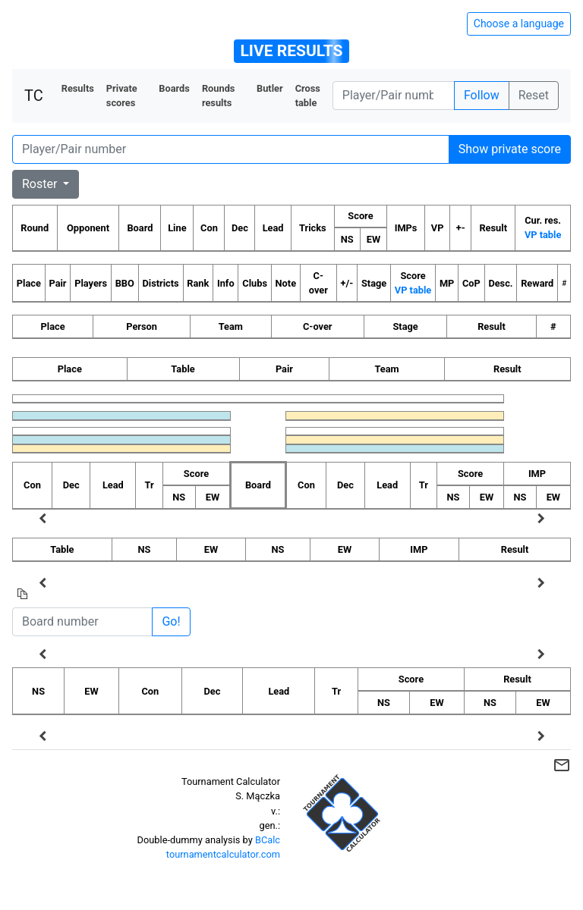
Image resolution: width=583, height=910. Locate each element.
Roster (41, 184)
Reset (533, 95)
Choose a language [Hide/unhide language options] (519, 23)
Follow (481, 95)
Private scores (121, 95)
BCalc (267, 840)
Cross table (307, 95)
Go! (171, 621)
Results (77, 88)
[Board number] (82, 621)
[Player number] (393, 95)
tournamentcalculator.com (223, 854)
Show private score (510, 149)
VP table (543, 234)
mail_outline (562, 765)
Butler (270, 88)
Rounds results (218, 95)
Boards (174, 88)
